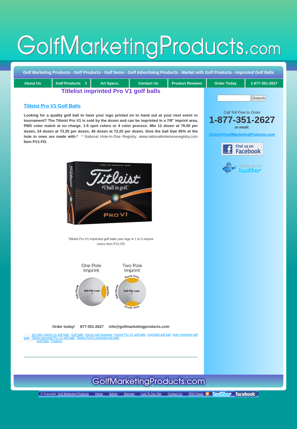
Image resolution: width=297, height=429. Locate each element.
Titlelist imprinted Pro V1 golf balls (53, 337)
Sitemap (129, 394)
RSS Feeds (196, 394)
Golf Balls (43, 341)
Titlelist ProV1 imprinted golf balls (98, 337)
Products (56, 341)
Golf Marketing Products (73, 394)
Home (99, 394)
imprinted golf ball (159, 334)
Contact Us (175, 394)
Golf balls (77, 334)
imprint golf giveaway (99, 334)
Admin (113, 394)
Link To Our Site (151, 394)
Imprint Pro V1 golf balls (130, 334)
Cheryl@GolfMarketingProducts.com (242, 134)
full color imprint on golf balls (50, 334)
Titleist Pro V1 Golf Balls (52, 106)
